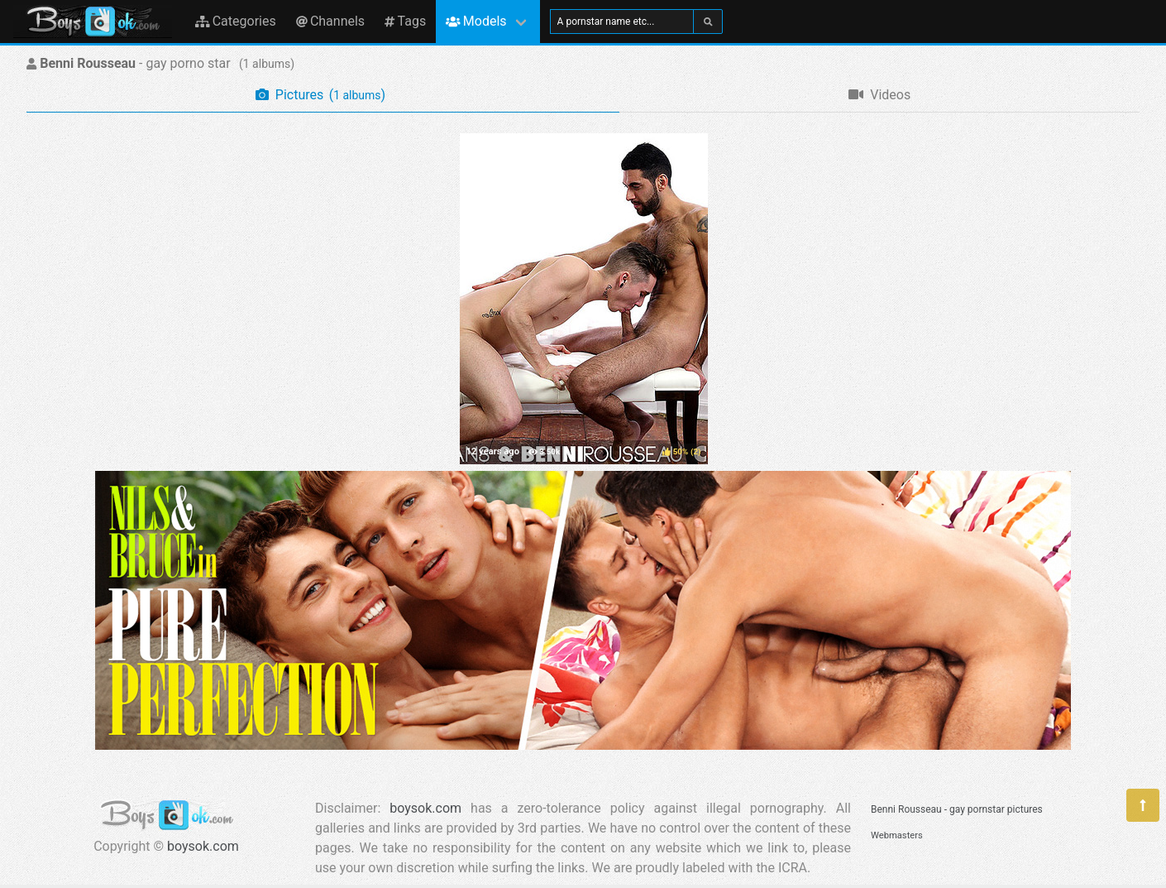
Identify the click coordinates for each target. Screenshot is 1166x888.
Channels (330, 21)
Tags (405, 21)
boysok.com (203, 846)
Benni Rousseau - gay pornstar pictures (957, 809)
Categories (235, 21)
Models (476, 21)
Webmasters (897, 835)
